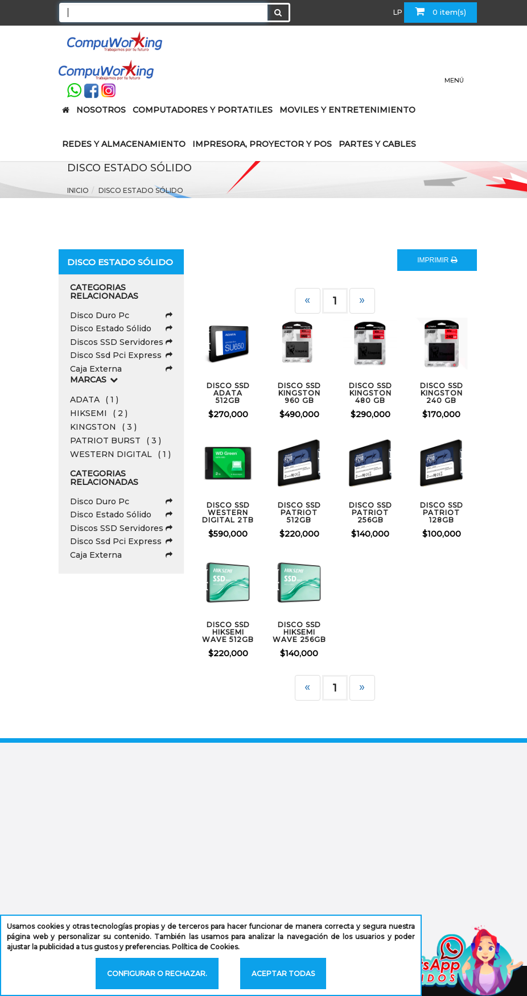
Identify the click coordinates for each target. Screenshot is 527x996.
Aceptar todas (283, 973)
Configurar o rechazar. (157, 973)
